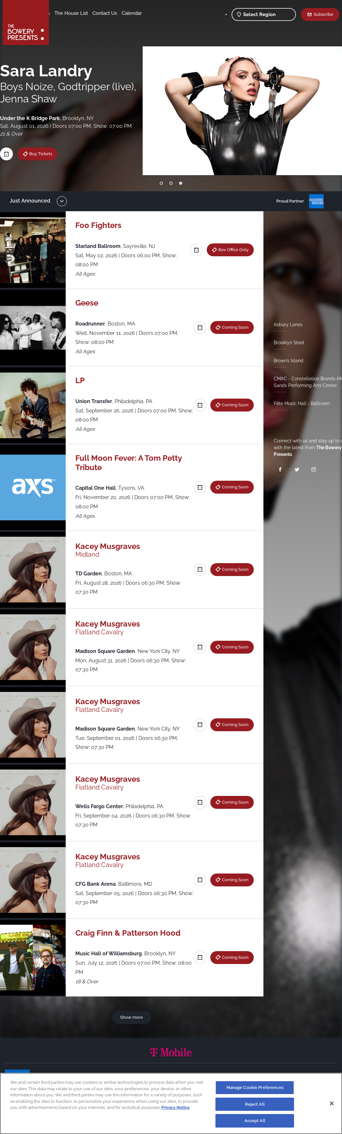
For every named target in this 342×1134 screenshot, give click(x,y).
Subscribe (323, 14)
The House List (121, 13)
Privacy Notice (175, 1107)
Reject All (255, 1104)
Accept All (254, 1120)
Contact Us (67, 23)
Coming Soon (232, 327)
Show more (132, 1017)
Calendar (94, 23)
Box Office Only (231, 249)
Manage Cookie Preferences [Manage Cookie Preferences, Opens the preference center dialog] (254, 1087)
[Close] (332, 1103)
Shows (62, 13)
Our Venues (87, 13)
